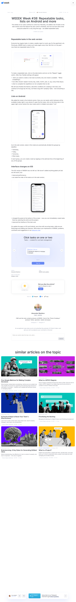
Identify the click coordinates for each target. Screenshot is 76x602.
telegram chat (36, 230)
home (9, 12)
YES (24, 595)
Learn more (13, 596)
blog (12, 12)
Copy (46, 296)
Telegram (35, 296)
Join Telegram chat (33, 595)
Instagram (34, 322)
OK (19, 595)
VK (41, 296)
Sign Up (38, 263)
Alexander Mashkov (38, 313)
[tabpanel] (38, 251)
